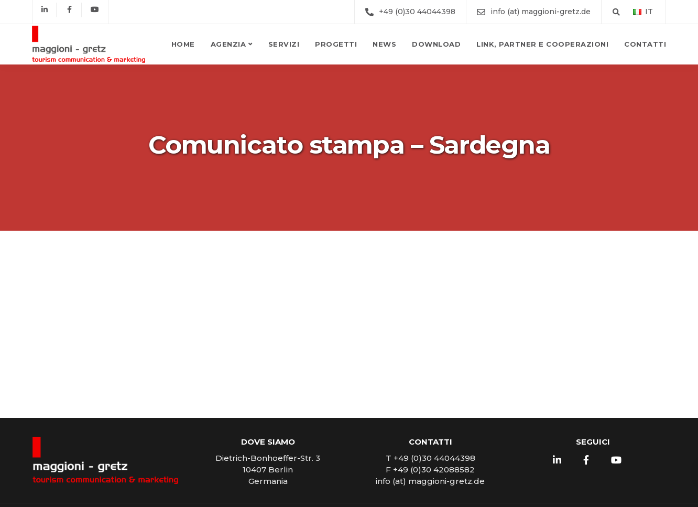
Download (436, 44)
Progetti (336, 44)
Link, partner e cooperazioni (542, 44)
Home (183, 44)
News (384, 44)
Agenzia (228, 44)
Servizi (284, 44)
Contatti (645, 44)
